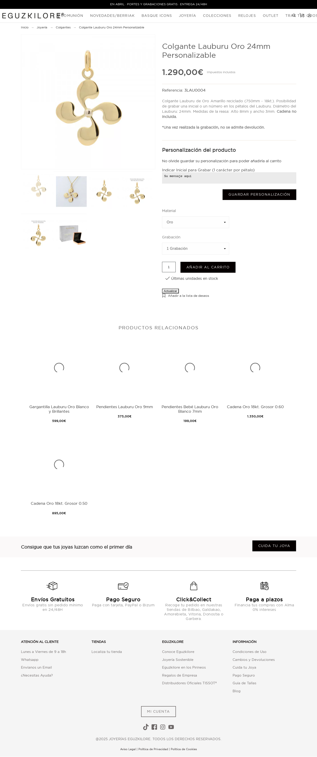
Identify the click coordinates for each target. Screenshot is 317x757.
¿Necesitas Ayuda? (37, 675)
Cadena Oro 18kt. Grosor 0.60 (255, 407)
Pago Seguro (244, 675)
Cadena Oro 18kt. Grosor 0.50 (59, 503)
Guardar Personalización (259, 194)
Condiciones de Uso (249, 652)
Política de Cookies (184, 749)
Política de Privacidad (153, 749)
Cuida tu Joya (244, 667)
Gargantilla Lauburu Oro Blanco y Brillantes (59, 409)
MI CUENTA (158, 712)
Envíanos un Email (36, 667)
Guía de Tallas (244, 683)
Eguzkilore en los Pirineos (184, 667)
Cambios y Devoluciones (254, 660)
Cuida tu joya (274, 546)
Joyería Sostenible (177, 660)
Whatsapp (29, 660)
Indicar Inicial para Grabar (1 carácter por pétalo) (208, 170)
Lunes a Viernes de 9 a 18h (43, 652)
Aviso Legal (128, 749)
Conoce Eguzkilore (178, 652)
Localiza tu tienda (106, 652)
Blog (237, 691)
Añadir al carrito (208, 267)
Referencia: (173, 90)
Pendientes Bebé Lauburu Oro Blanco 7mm (190, 409)
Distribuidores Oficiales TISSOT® (189, 683)
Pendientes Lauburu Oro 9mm (124, 407)
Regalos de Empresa (179, 675)
